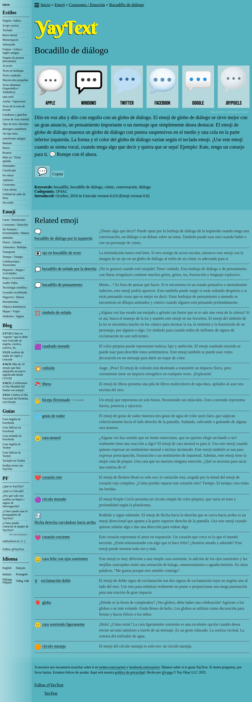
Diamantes (8, 165)
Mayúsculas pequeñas (15, 80)
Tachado (7, 30)
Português (22, 574)
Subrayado (8, 44)
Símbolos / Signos (13, 316)
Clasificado (9, 170)
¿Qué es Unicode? (13, 491)
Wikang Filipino (7, 581)
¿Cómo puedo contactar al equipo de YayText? (15, 526)
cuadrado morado (56, 346)
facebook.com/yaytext (144, 667)
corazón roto (52, 477)
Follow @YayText (13, 549)
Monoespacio (10, 39)
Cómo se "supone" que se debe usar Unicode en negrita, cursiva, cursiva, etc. (15, 340)
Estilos (9, 12)
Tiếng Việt (22, 581)
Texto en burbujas (13, 70)
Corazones (8, 184)
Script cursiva (10, 25)
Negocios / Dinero (13, 297)
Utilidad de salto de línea (14, 196)
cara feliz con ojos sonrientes (65, 559)
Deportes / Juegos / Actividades (13, 271)
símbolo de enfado (56, 312)
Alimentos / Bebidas (14, 247)
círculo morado (54, 499)
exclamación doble (55, 580)
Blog (7, 325)
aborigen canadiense (14, 129)
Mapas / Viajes (11, 311)
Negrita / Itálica (11, 20)
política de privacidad (130, 672)
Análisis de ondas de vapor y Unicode (13, 356)
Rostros (7, 152)
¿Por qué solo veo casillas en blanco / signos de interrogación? (13, 501)
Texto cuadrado (11, 75)
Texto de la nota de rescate (13, 108)
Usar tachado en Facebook (11, 437)
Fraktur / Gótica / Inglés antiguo (12, 51)
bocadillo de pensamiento (62, 285)
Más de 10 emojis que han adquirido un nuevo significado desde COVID (13, 371)
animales (7, 237)
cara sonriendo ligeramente (63, 624)
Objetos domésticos (14, 306)
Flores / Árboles (11, 242)
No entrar (8, 175)
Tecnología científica (14, 287)
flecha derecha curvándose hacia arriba (65, 522)
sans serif (8, 96)
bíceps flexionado (56, 400)
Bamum (7, 143)
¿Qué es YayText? (13, 486)
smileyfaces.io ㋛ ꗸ (14, 541)
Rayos (6, 148)
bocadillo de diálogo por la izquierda (63, 238)
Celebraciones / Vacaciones (11, 263)
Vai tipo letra (10, 133)
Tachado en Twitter (13, 460)
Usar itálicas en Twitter (11, 454)
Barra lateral (9, 35)
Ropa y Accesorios (13, 278)
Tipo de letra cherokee (15, 124)
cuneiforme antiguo (14, 138)
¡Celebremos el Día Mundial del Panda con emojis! (14, 386)
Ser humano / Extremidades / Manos (15, 231)
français (20, 568)
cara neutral (51, 438)
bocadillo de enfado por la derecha (69, 269)
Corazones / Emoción (15, 224)
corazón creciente (56, 537)
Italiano (7, 574)
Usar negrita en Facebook (11, 420)
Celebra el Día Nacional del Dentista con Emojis (15, 398)
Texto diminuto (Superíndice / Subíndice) (11, 88)
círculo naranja (54, 646)
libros (46, 384)
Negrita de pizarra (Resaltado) (13, 59)
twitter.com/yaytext (112, 667)
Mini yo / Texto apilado (11, 159)
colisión (48, 368)
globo (46, 602)
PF (5, 478)
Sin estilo (8, 202)
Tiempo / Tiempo (12, 257)
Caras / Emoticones (13, 219)
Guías (8, 411)
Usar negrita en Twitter (11, 445)
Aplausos (8, 180)
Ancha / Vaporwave (14, 101)
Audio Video (9, 283)
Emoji (8, 211)
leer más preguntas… (19, 534)
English (7, 568)
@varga (167, 672)
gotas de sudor (53, 416)
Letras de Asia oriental (15, 119)
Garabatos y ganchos (14, 114)
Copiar (57, 174)
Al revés (7, 66)
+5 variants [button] (77, 400)
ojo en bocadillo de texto (61, 253)
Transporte (8, 252)
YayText (50, 693)
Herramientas (10, 301)
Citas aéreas (9, 189)
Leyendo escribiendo (14, 292)
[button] (36, 5)
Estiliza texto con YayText (12, 467)
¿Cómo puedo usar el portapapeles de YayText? (15, 514)
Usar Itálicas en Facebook (11, 429)
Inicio (6, 4)
